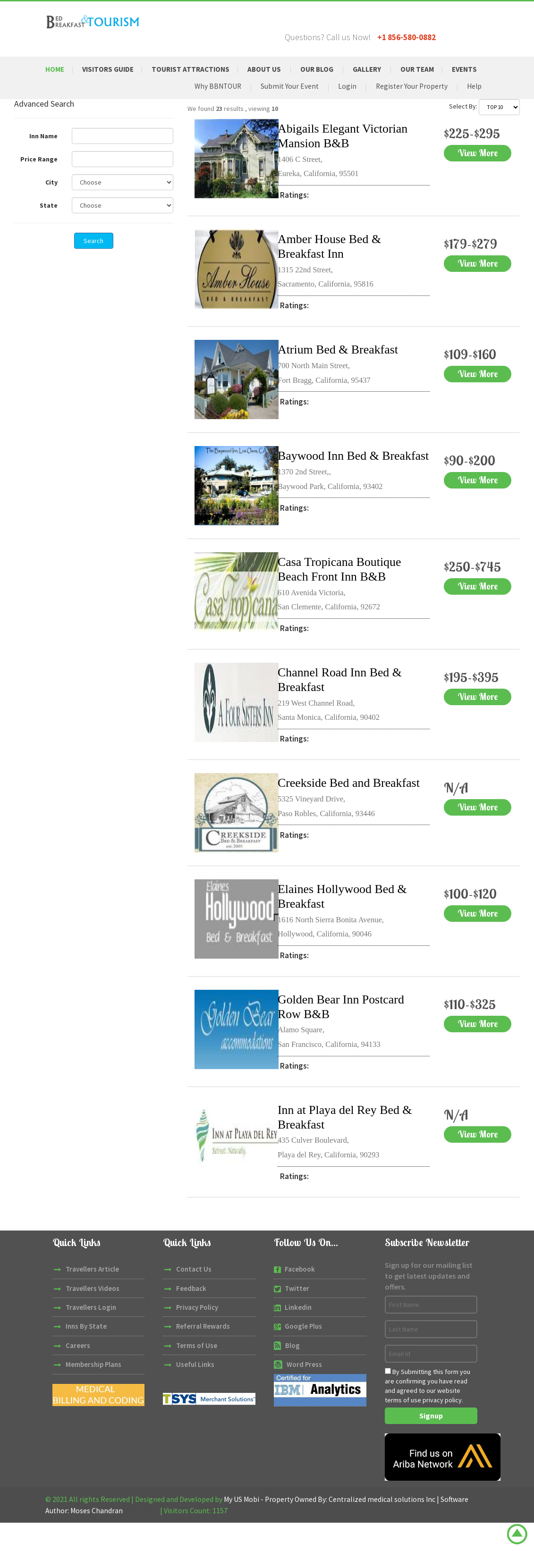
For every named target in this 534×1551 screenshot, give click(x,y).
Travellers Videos (92, 1317)
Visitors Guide (111, 69)
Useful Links (195, 1393)
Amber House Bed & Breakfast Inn (334, 266)
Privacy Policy (197, 1336)
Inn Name (43, 156)
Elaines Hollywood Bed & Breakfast (347, 924)
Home (55, 69)
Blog (292, 1374)
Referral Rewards (203, 1355)
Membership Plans (94, 1393)
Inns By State (86, 1355)
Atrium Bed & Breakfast (343, 369)
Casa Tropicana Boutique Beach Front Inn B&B (344, 593)
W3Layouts (143, 1538)
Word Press (304, 1393)
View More (461, 180)
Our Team (431, 69)
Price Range (39, 179)
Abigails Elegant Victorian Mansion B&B (348, 155)
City (51, 202)
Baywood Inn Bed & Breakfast (333, 482)
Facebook (300, 1297)
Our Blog (327, 69)
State (49, 225)
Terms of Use (196, 1374)
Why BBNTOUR (212, 106)
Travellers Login (91, 1336)
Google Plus (303, 1355)
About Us (273, 69)
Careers (78, 1374)
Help (474, 106)
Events (66, 88)
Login (344, 106)
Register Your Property (410, 106)
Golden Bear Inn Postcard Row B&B (346, 1035)
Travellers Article (92, 1297)
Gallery (379, 69)
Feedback (191, 1317)
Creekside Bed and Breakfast (328, 814)
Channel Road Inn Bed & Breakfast (345, 703)
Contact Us (194, 1297)
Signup (431, 1444)
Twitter (297, 1317)
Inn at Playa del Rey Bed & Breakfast (350, 1145)
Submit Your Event (286, 106)
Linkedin (298, 1336)
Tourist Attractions (197, 69)
